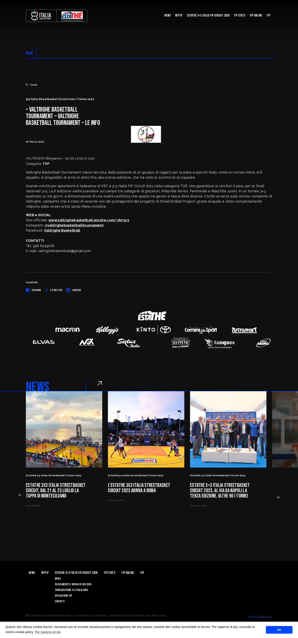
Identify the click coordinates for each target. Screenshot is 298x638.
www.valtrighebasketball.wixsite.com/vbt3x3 (88, 220)
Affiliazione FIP (63, 596)
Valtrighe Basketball (62, 230)
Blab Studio (266, 616)
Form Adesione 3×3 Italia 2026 (71, 590)
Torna (31, 85)
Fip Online (256, 15)
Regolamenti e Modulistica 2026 (73, 584)
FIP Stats (239, 15)
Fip (268, 15)
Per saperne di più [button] (48, 632)
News (167, 15)
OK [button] (279, 629)
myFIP (178, 15)
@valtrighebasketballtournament (74, 225)
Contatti (60, 601)
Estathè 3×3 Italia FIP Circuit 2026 (208, 15)
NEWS (29, 53)
